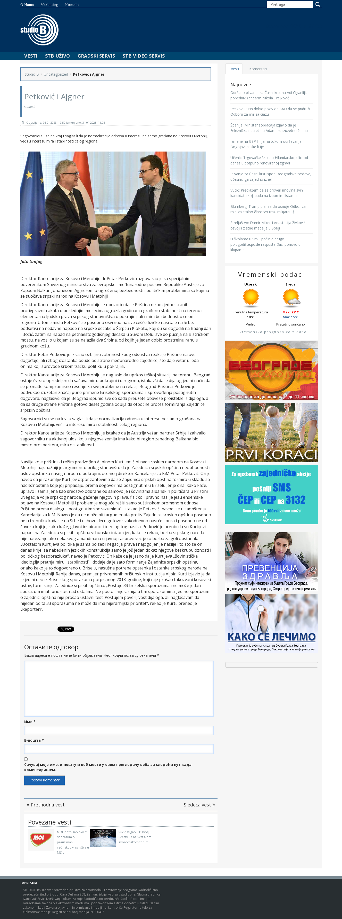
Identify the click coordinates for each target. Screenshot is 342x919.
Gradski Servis (96, 56)
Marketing (49, 4)
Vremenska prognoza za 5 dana (273, 331)
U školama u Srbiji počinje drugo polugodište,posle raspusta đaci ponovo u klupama (265, 244)
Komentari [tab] (259, 68)
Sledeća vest (199, 805)
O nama (27, 4)
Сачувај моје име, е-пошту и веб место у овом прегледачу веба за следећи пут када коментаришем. (107, 767)
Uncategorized (56, 74)
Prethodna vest (46, 805)
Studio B (32, 74)
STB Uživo (57, 56)
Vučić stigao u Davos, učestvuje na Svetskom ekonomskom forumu (135, 837)
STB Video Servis (144, 56)
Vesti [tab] (235, 68)
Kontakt (72, 4)
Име (30, 721)
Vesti (30, 56)
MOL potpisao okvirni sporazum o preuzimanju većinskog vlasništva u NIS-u (73, 842)
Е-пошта (34, 740)
